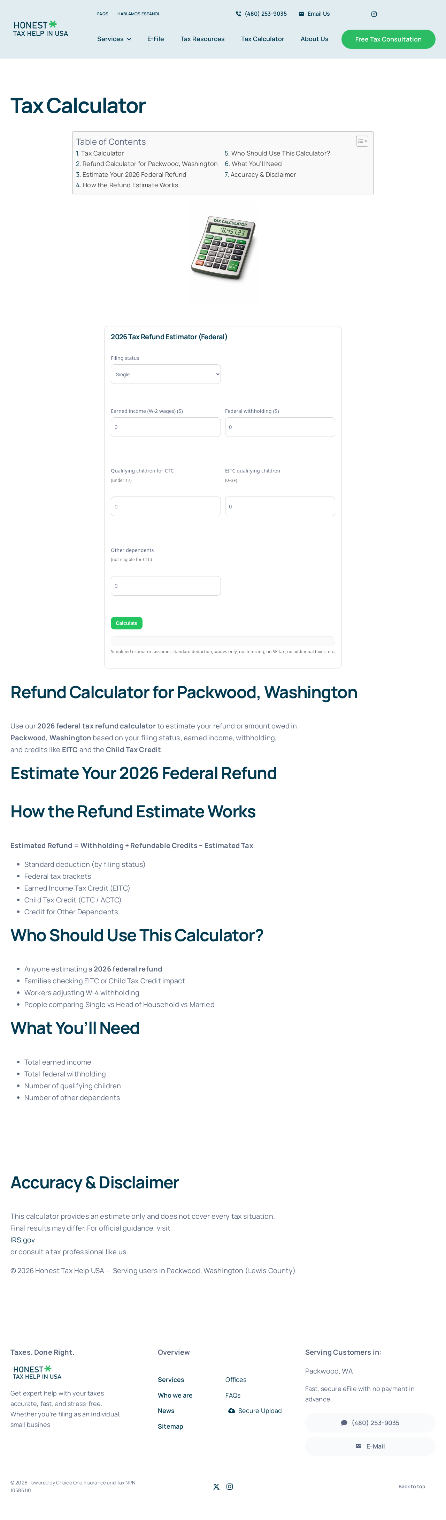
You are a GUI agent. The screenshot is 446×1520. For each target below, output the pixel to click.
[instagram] (374, 14)
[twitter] (216, 1486)
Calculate (126, 623)
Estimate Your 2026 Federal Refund (134, 174)
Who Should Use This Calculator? (280, 153)
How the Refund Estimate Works (130, 185)
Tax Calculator (102, 153)
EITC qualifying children (280, 491)
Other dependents (166, 571)
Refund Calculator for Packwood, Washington (150, 163)
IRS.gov (22, 1240)
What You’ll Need (257, 163)
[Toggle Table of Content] (359, 141)
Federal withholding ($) (280, 422)
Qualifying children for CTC (166, 491)
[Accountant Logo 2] (40, 23)
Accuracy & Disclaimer (263, 174)
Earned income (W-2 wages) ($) (166, 422)
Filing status (166, 369)
